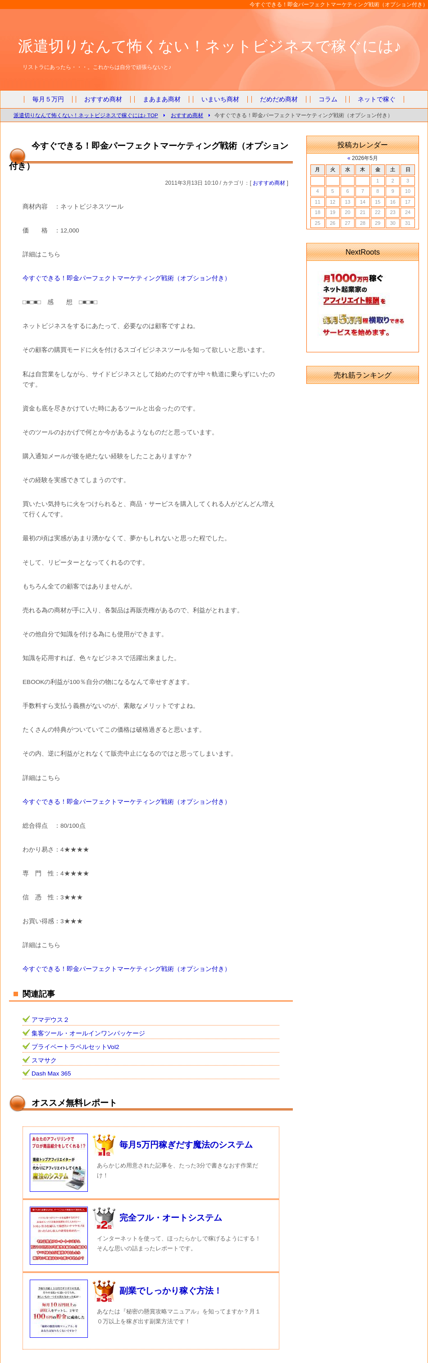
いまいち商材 (220, 99)
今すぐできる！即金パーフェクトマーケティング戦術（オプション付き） (127, 278)
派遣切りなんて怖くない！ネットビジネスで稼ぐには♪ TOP (86, 115)
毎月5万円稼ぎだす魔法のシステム (186, 1144)
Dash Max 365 (51, 1073)
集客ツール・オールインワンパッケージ (88, 1033)
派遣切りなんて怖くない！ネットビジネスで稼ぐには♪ (209, 46)
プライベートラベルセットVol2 (75, 1047)
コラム (328, 99)
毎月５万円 (48, 99)
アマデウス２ (50, 1020)
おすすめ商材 (103, 99)
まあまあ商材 (162, 99)
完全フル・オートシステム (170, 1217)
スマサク (44, 1060)
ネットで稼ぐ (377, 99)
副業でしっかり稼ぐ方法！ (170, 1290)
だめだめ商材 (279, 99)
